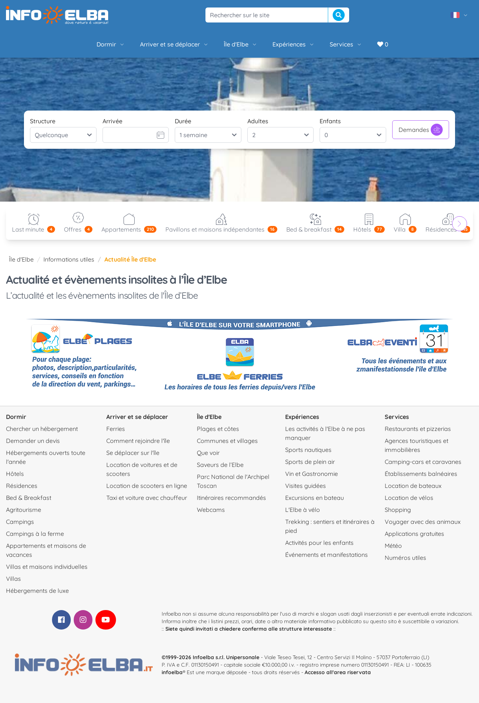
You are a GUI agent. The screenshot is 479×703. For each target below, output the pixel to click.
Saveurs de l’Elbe (220, 464)
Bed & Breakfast (28, 497)
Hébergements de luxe (37, 590)
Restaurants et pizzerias (418, 428)
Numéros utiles (405, 557)
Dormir (111, 44)
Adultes (257, 121)
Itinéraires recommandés (231, 497)
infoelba (172, 672)
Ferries (115, 428)
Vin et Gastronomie (311, 473)
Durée (183, 121)
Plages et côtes (218, 428)
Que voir (208, 452)
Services (346, 44)
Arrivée (112, 121)
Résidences (21, 485)
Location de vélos (409, 497)
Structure (42, 121)
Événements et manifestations (326, 554)
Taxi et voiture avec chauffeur (146, 497)
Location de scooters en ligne (146, 485)
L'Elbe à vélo (302, 509)
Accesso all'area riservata (338, 672)
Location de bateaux (413, 485)
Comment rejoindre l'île (138, 440)
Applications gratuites (414, 533)
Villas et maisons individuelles (47, 566)
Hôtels (15, 473)
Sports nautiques (308, 449)
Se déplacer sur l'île (132, 452)
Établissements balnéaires (421, 473)
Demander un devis (33, 440)
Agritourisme (23, 509)
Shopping (398, 509)
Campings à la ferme (35, 533)
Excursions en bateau (314, 497)
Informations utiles (68, 259)
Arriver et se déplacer (174, 44)
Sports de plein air (310, 461)
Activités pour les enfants (319, 542)
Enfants (330, 121)
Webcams (211, 509)
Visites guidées (305, 485)
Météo (393, 545)
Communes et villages (227, 440)
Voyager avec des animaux (423, 521)
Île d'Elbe (240, 44)
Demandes (421, 130)
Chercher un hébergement (42, 428)
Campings (20, 521)
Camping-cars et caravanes (423, 461)
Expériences (293, 44)
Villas (13, 578)
